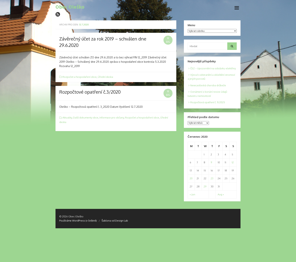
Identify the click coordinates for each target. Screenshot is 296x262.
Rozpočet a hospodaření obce (79, 76)
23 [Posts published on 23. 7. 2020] (212, 178)
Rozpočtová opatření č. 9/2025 (207, 102)
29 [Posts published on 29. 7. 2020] (205, 186)
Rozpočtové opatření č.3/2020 (90, 92)
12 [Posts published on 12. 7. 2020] (233, 162)
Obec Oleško (69, 7)
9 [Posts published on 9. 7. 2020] (211, 162)
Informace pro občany (111, 117)
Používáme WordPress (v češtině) (78, 220)
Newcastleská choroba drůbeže (208, 85)
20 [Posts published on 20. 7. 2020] (191, 178)
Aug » (221, 194)
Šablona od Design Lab (115, 220)
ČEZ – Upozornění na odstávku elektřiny (213, 68)
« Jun (192, 194)
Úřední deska (105, 76)
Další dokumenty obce (85, 117)
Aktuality (67, 117)
